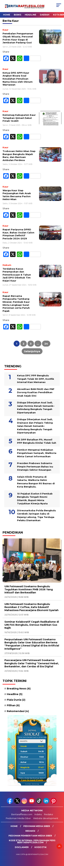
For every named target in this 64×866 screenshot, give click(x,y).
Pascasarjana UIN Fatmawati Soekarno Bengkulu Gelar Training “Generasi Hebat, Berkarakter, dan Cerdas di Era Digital (31, 663)
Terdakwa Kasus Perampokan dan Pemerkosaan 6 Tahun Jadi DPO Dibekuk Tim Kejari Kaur (17, 274)
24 (46, 343)
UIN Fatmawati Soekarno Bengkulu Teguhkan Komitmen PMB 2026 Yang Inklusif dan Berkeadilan (28, 589)
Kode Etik (40, 847)
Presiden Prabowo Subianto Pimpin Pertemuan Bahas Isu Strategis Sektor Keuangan (35, 466)
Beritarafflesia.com (21, 814)
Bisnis (17, 14)
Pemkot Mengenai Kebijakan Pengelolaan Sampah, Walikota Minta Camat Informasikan (36, 453)
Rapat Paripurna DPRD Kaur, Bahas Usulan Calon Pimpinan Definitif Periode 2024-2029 (18, 234)
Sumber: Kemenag (32, 784)
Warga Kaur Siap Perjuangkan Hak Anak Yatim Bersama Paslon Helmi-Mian (17, 195)
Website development (45, 818)
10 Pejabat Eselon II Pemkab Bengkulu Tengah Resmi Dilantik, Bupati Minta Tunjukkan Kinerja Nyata (35, 498)
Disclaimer (22, 847)
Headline (30, 14)
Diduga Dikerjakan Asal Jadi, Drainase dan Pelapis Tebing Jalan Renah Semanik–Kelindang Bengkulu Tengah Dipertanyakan (35, 426)
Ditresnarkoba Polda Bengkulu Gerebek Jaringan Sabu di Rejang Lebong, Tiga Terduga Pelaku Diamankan (36, 515)
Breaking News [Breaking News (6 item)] (19, 688)
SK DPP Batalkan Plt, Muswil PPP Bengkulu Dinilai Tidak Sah (36, 441)
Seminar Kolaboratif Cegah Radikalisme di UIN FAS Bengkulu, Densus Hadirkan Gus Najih (31, 624)
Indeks (38, 814)
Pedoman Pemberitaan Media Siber (30, 835)
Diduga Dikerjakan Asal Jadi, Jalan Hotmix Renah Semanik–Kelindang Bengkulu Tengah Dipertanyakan (35, 407)
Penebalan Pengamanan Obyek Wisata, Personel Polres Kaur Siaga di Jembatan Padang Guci (18, 38)
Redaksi (48, 814)
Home (6, 14)
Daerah (44, 14)
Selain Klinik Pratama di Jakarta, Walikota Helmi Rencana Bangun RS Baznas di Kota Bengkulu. (36, 481)
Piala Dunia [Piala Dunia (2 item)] (16, 699)
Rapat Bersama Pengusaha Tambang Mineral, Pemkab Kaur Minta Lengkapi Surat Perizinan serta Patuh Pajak (16, 303)
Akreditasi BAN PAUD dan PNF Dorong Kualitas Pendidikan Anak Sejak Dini (35, 392)
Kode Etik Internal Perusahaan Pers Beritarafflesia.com (32, 841)
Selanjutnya (32, 351)
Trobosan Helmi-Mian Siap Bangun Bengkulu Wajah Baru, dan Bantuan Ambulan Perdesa (19, 155)
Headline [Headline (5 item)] (14, 694)
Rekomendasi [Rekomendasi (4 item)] (18, 711)
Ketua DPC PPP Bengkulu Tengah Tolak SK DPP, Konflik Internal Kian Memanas (35, 378)
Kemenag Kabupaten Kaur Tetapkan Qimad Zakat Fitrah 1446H (19, 118)
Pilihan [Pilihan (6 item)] (13, 705)
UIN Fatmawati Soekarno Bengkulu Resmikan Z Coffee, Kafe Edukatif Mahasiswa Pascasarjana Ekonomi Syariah (31, 607)
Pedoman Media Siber (18, 818)
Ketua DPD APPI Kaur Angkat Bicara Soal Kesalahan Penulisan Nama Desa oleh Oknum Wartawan (18, 78)
